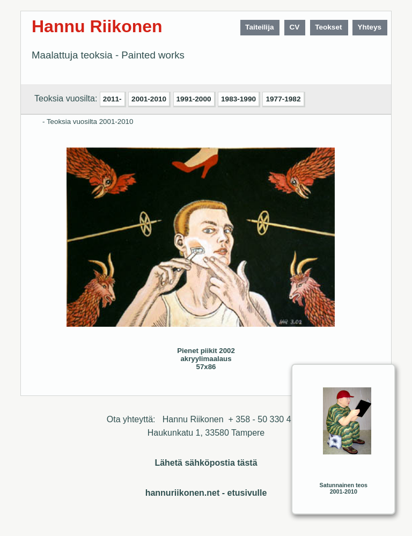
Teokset (328, 27)
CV (294, 27)
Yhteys (369, 27)
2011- (112, 99)
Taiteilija (259, 27)
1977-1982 (283, 99)
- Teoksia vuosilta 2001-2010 (87, 122)
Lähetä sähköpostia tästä (205, 462)
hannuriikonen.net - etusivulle (206, 492)
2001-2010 (148, 99)
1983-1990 (238, 99)
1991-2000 (193, 99)
